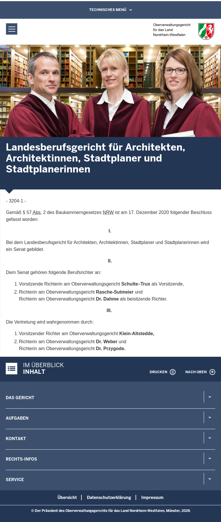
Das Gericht (20, 397)
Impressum (152, 497)
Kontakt (16, 438)
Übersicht (67, 497)
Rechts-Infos (21, 459)
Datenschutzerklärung (109, 497)
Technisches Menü (107, 9)
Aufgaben (17, 418)
